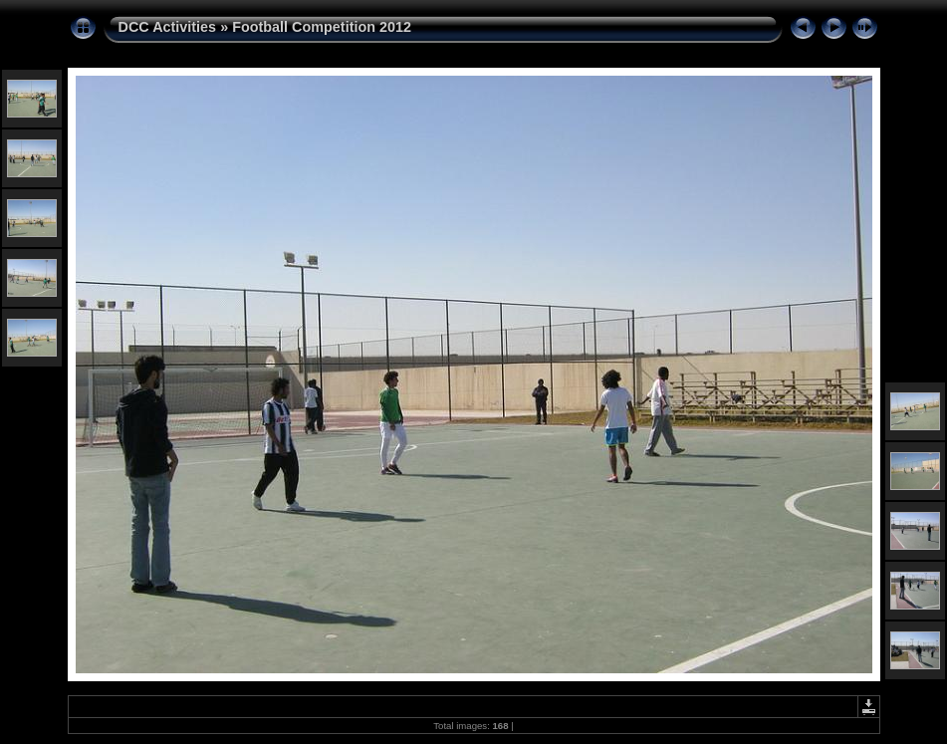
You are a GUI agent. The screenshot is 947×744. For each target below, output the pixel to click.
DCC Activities (169, 27)
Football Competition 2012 (321, 27)
